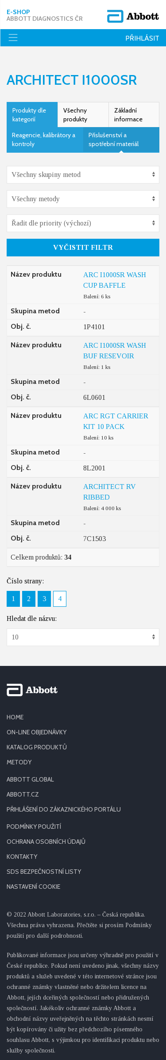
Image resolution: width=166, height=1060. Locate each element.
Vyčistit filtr (83, 242)
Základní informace (128, 109)
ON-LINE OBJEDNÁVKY (36, 727)
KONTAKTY (22, 852)
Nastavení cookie (33, 882)
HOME (15, 712)
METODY (19, 757)
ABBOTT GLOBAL (30, 774)
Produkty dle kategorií (29, 109)
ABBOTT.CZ (23, 789)
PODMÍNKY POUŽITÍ (34, 822)
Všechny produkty (75, 109)
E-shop (45, 15)
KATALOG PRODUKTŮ (37, 742)
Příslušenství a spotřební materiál (114, 134)
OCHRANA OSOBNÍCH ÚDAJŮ (46, 837)
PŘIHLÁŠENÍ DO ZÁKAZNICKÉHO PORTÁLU (64, 804)
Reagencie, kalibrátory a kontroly (43, 134)
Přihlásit (142, 38)
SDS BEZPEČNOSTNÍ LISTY (44, 867)
